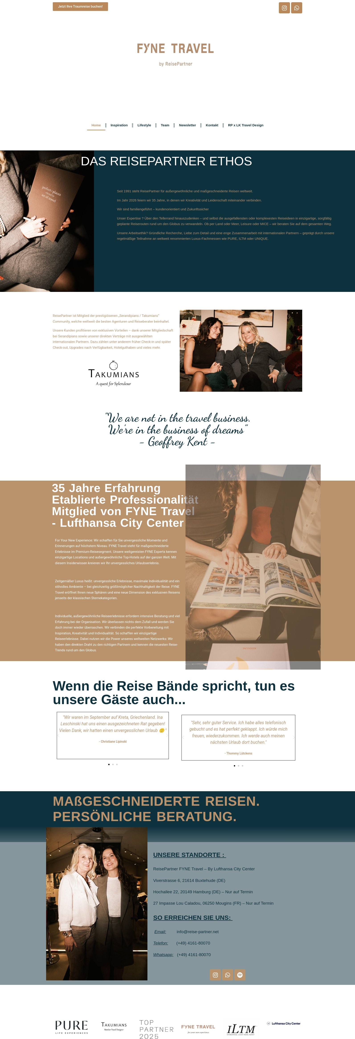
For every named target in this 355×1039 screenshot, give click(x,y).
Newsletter (187, 125)
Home (96, 125)
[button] (58, 735)
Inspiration (119, 125)
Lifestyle (144, 125)
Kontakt (212, 125)
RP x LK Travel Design (245, 125)
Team (165, 125)
